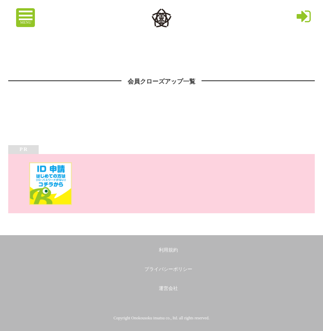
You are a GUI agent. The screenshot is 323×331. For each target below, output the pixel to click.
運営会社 (168, 288)
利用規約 (168, 250)
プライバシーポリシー (168, 269)
